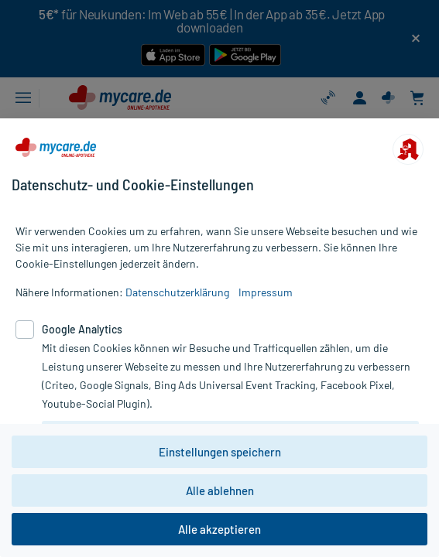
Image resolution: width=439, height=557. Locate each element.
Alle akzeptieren (219, 529)
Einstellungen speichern (220, 452)
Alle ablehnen (220, 490)
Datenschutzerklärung (177, 292)
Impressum (265, 292)
